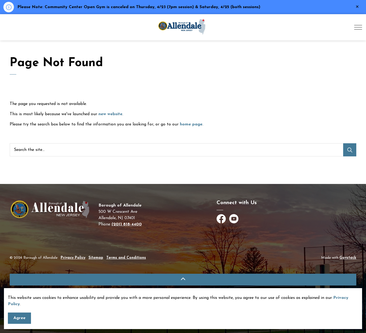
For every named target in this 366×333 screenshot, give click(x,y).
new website (110, 114)
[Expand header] (358, 27)
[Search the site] (183, 149)
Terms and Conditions (126, 258)
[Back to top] (183, 280)
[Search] (349, 149)
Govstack (347, 258)
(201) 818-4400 (127, 224)
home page (191, 124)
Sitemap (95, 258)
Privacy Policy (73, 258)
